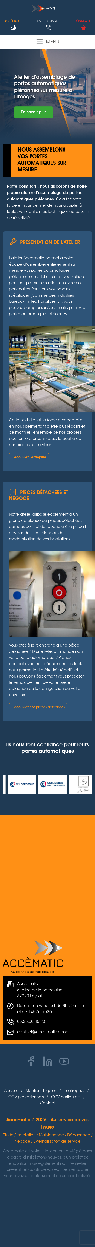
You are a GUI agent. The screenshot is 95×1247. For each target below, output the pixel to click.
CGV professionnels (26, 1096)
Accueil (46, 8)
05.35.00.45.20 (31, 1021)
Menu (47, 42)
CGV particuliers (65, 1096)
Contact (47, 1102)
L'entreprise (74, 1090)
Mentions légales (41, 1090)
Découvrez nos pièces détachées (38, 707)
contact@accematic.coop (42, 1031)
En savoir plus (33, 112)
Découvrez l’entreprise (29, 457)
